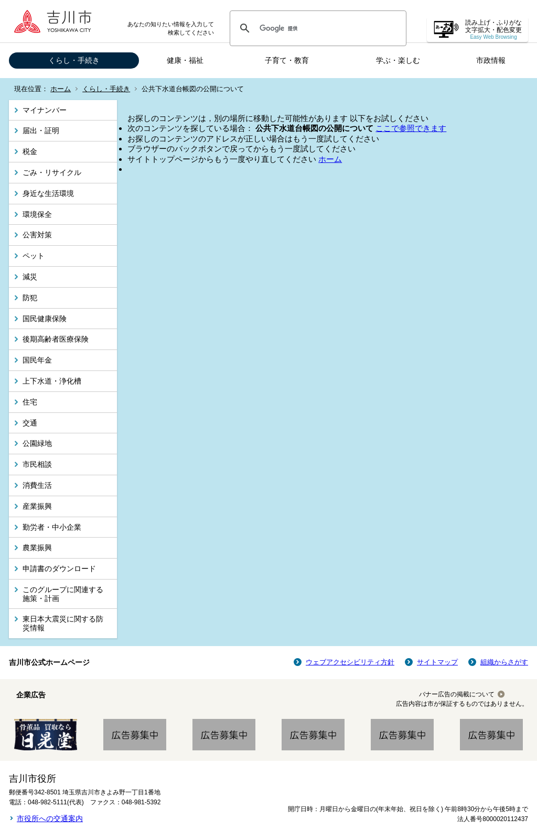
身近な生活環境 (48, 193)
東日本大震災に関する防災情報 (63, 623)
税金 (30, 151)
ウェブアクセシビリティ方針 (350, 662)
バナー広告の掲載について (457, 694)
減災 (30, 276)
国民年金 (37, 360)
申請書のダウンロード (59, 568)
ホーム (60, 89)
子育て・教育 (287, 60)
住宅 (30, 402)
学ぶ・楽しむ (398, 60)
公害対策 (37, 235)
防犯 (30, 297)
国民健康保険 (45, 318)
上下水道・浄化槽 (52, 381)
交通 (30, 423)
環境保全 (37, 214)
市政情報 (491, 60)
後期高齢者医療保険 (56, 339)
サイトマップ (437, 662)
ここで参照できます (410, 128)
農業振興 (37, 547)
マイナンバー (45, 110)
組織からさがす (504, 662)
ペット (34, 256)
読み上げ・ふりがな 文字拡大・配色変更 (493, 29)
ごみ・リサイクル (52, 172)
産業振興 (37, 506)
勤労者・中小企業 (52, 527)
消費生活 (37, 485)
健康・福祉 (185, 60)
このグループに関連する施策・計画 (63, 594)
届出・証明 (41, 130)
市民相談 (37, 464)
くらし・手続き (74, 60)
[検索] (316, 28)
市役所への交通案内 (50, 818)
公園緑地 (37, 443)
